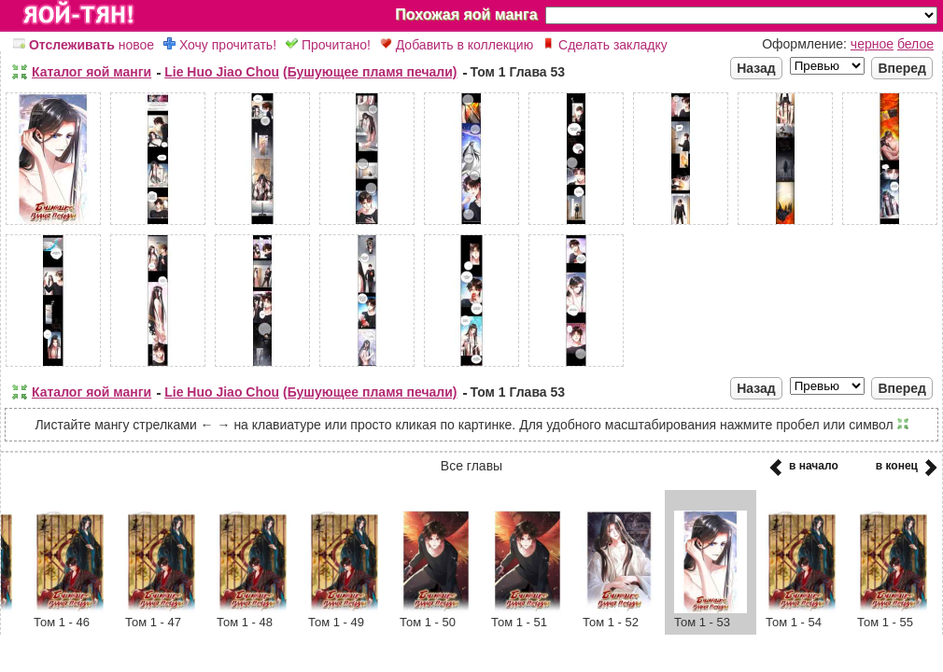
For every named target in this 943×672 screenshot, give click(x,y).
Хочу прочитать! (219, 44)
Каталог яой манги (91, 71)
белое (915, 43)
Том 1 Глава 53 (518, 71)
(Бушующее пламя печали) (370, 71)
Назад (756, 68)
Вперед (902, 68)
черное (872, 43)
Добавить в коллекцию (456, 44)
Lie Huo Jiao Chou (221, 71)
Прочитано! (328, 44)
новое (83, 44)
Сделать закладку (605, 44)
